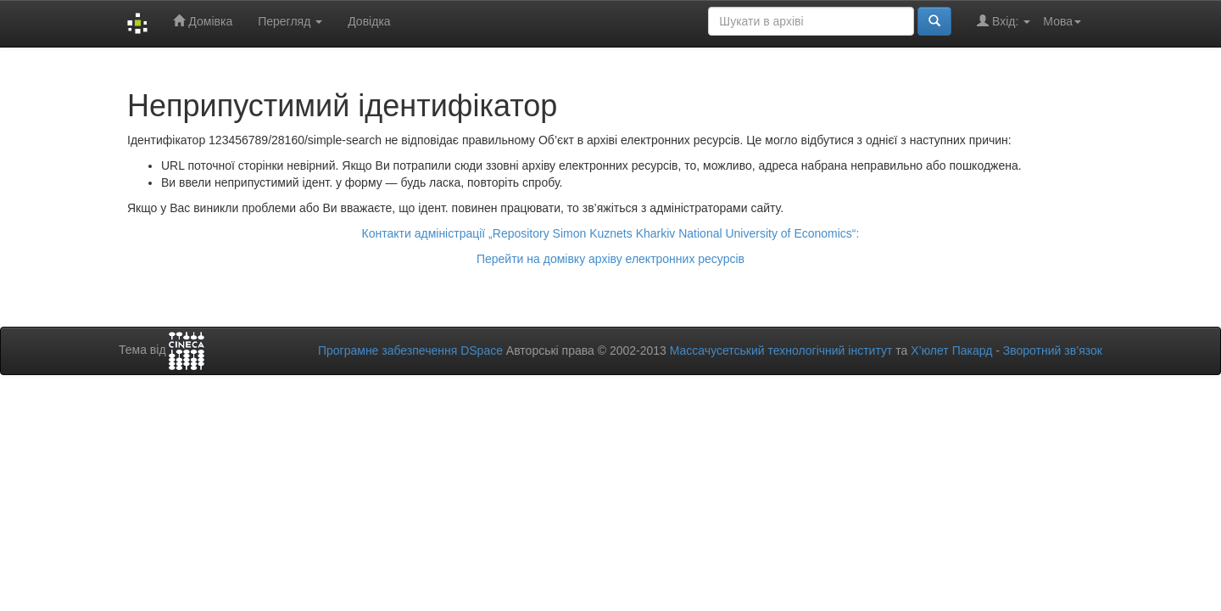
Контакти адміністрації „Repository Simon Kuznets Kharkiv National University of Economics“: (611, 233)
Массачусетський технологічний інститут (781, 350)
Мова (1062, 21)
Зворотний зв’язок (1052, 350)
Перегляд (290, 21)
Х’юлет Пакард (951, 350)
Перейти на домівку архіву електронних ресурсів (610, 259)
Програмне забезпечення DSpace (410, 350)
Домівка (202, 21)
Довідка (369, 21)
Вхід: (1003, 21)
